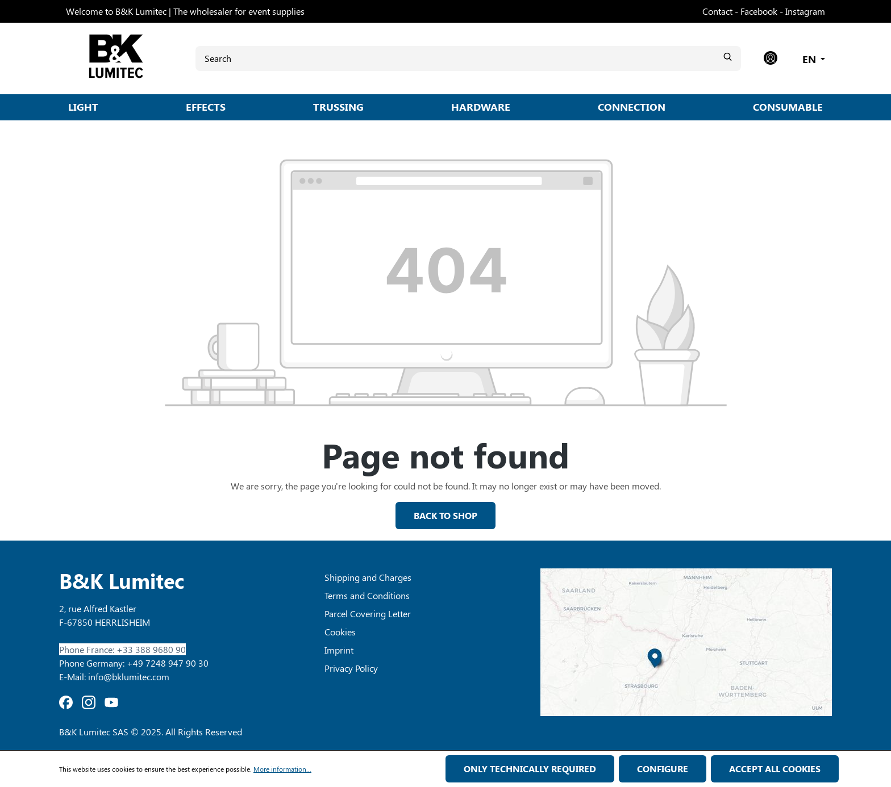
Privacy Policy (351, 668)
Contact (717, 11)
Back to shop (445, 515)
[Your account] (770, 58)
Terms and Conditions (367, 595)
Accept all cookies (775, 769)
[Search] (468, 58)
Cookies (340, 632)
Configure (662, 769)
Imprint (338, 650)
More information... (282, 768)
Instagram (805, 11)
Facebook (758, 11)
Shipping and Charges (367, 577)
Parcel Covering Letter (367, 613)
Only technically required (530, 769)
